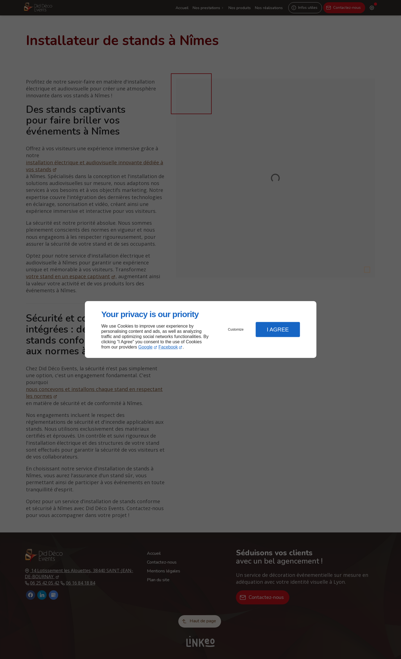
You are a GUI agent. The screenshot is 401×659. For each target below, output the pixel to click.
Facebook (168, 347)
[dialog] (200, 329)
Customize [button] (236, 329)
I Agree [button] (278, 329)
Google (145, 347)
